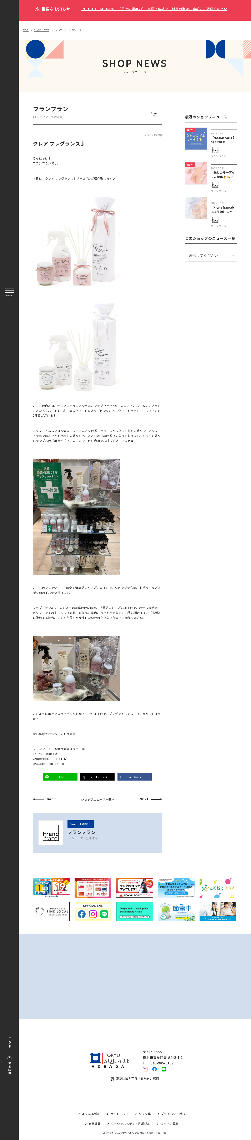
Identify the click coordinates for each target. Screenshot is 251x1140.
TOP (10, 1042)
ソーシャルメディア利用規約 (130, 1125)
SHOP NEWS (41, 30)
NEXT (144, 799)
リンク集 (145, 1115)
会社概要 (95, 1125)
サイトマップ (119, 1115)
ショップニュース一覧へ (98, 799)
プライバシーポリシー (176, 1115)
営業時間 (9, 1065)
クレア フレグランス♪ (68, 30)
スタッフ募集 (169, 1125)
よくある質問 (91, 1115)
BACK (51, 799)
